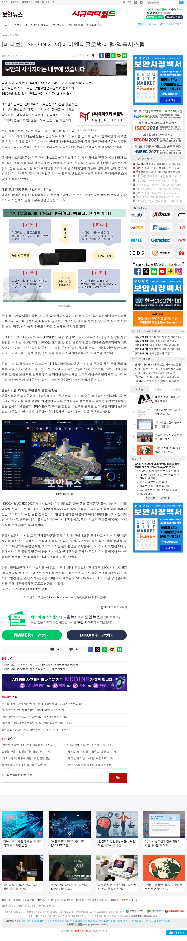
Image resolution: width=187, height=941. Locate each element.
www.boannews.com (62, 597)
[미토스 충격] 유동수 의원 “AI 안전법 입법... (27, 758)
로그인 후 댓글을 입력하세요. (55, 778)
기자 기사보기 (114, 607)
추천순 (157, 389)
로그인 (5, 2)
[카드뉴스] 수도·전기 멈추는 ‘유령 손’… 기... (92, 751)
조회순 (139, 389)
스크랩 (36, 2)
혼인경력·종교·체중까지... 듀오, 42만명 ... (25, 765)
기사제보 (26, 2)
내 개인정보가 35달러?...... (156, 353)
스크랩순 (176, 389)
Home (4, 35)
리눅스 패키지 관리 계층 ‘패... (158, 336)
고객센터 (91, 900)
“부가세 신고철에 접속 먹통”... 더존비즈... (158, 381)
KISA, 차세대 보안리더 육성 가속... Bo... (90, 744)
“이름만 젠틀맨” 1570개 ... (156, 341)
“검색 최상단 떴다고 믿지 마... (158, 345)
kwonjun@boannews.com (95, 924)
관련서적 (115, 900)
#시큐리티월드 (39, 24)
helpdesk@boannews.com (146, 916)
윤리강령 (80, 900)
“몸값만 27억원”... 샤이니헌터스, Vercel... (158, 189)
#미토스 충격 (95, 24)
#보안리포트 (75, 24)
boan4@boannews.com (34, 588)
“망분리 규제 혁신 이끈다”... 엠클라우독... (158, 377)
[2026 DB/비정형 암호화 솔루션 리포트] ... (91, 765)
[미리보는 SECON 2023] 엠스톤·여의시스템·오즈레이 (34, 669)
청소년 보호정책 (65, 900)
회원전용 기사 (149, 24)
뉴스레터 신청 (48, 2)
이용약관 (29, 900)
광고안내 (17, 900)
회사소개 (6, 900)
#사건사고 (58, 24)
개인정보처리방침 (45, 900)
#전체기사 (21, 24)
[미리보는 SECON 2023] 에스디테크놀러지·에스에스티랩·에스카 (41, 664)
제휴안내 (103, 900)
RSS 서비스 (129, 900)
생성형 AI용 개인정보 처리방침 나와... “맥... (27, 751)
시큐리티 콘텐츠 (173, 24)
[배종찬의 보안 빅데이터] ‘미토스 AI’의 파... (27, 744)
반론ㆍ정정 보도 (176, 933)
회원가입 (15, 2)
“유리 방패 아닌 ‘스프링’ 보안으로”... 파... (91, 758)
